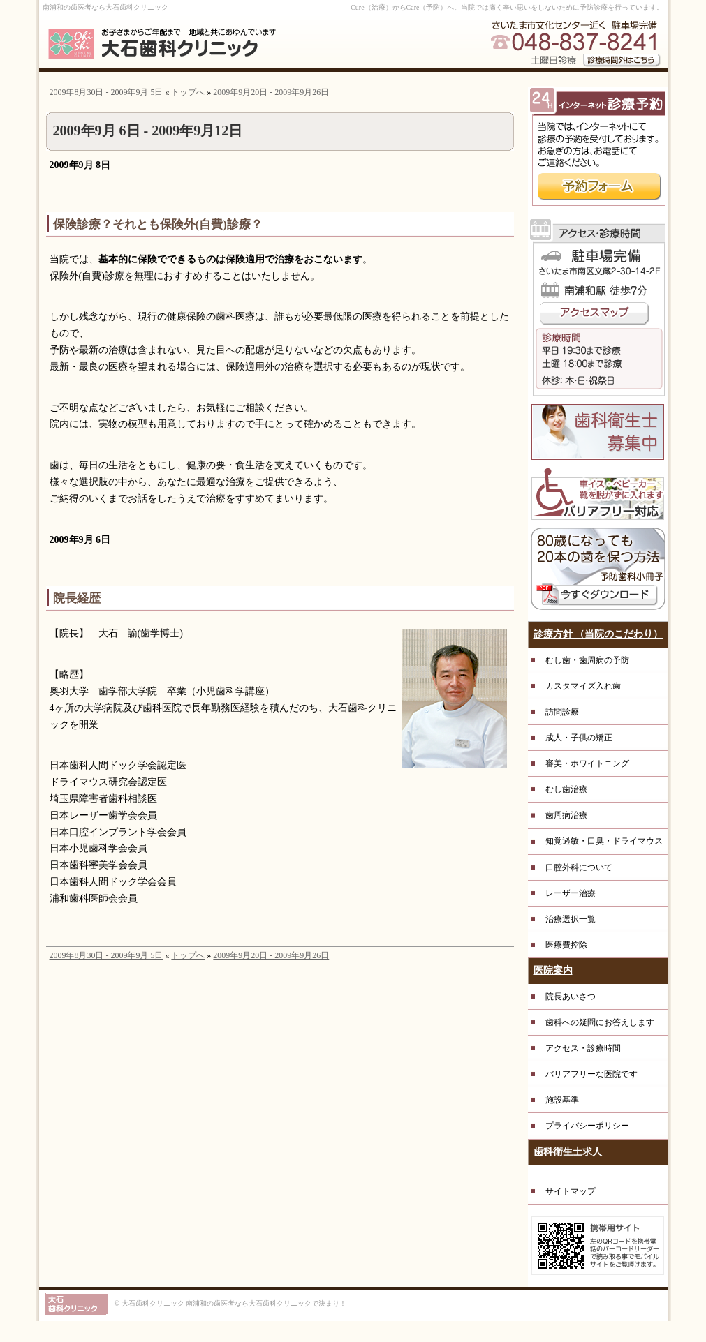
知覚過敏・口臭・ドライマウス (604, 841)
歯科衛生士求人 (568, 1152)
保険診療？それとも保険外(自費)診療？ (158, 224)
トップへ (188, 92)
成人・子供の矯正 (578, 738)
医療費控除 (566, 945)
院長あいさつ (570, 996)
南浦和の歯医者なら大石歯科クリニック (105, 7)
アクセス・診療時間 (583, 1048)
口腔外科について (578, 867)
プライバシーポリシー (587, 1126)
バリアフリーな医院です (591, 1074)
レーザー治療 (570, 893)
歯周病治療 (566, 815)
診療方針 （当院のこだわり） (598, 634)
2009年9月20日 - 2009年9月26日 (271, 92)
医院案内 (553, 970)
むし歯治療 (566, 789)
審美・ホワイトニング (587, 763)
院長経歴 (77, 598)
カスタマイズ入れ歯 (583, 686)
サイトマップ (570, 1191)
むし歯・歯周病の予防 (587, 660)
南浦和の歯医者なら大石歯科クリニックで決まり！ (266, 1303)
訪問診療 (562, 712)
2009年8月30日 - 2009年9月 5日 (106, 92)
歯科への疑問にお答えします (599, 1022)
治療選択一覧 (570, 919)
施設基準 (562, 1100)
